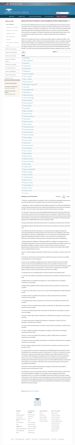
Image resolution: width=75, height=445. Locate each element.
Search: (62, 51)
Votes (29, 421)
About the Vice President (32, 391)
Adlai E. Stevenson (26, 122)
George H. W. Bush (26, 175)
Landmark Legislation (32, 427)
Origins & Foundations (11, 52)
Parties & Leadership (10, 56)
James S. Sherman (26, 133)
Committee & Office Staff (12, 42)
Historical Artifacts (43, 419)
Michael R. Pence (26, 188)
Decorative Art (42, 415)
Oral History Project (10, 68)
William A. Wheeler (26, 111)
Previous (58, 197)
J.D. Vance (24, 194)
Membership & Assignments (21, 429)
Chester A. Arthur (26, 114)
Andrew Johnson (26, 103)
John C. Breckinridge (27, 98)
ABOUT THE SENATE (55, 411)
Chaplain (8, 39)
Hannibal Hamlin (26, 101)
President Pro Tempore (12, 27)
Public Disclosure (31, 433)
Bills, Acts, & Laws (31, 415)
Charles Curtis (25, 143)
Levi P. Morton (25, 119)
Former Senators (19, 417)
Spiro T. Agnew (25, 164)
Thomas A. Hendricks (27, 117)
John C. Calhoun (26, 77)
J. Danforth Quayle (26, 178)
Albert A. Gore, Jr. (26, 180)
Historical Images (43, 417)
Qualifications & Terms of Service (21, 420)
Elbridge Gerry (25, 72)
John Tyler (24, 87)
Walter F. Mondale (26, 172)
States (17, 424)
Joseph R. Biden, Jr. (26, 186)
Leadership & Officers (20, 415)
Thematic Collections (44, 421)
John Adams (25, 58)
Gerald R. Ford (25, 167)
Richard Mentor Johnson (28, 85)
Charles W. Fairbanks (27, 130)
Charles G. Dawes (26, 141)
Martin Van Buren (26, 82)
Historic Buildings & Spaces (10, 60)
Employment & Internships (44, 439)
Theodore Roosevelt (27, 127)
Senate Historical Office (10, 88)
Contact (17, 413)
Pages (7, 45)
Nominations (30, 417)
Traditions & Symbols (10, 64)
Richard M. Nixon (26, 156)
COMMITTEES (19, 427)
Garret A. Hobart (26, 125)
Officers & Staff (9, 21)
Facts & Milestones (19, 422)
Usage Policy (28, 439)
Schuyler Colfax (26, 106)
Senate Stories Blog (10, 74)
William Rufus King (26, 95)
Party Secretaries (10, 36)
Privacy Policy (35, 439)
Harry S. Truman (26, 151)
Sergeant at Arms (10, 33)
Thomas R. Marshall (27, 135)
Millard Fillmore (26, 93)
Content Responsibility (19, 439)
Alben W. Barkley (26, 154)
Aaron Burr (24, 64)
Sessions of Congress (32, 429)
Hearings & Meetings (20, 431)
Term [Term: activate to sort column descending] (64, 56)
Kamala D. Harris (26, 191)
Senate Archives (31, 431)
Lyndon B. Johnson (26, 159)
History (17, 433)
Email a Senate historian (10, 94)
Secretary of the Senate (12, 30)
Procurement (53, 439)
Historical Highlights (10, 71)
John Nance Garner (26, 146)
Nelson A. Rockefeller (27, 170)
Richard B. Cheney (26, 183)
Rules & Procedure (31, 425)
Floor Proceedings (31, 423)
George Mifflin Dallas (27, 90)
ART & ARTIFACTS (43, 411)
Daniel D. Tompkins (26, 74)
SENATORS (18, 411)
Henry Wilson (25, 109)
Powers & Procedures (10, 49)
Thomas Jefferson (26, 61)
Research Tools (9, 78)
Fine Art (41, 413)
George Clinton (25, 66)
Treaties (29, 419)
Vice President (10, 24)
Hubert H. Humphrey (27, 162)
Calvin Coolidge (26, 138)
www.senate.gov (61, 439)
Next (68, 197)
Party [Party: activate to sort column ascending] (39, 56)
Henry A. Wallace (26, 148)
